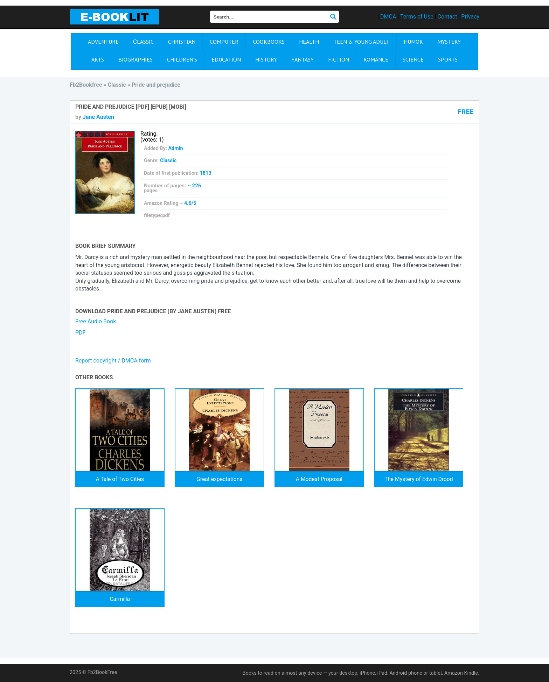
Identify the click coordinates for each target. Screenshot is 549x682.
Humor (413, 41)
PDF (80, 332)
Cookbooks (269, 41)
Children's (182, 59)
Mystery (449, 41)
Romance (375, 59)
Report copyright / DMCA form (113, 360)
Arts (97, 59)
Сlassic (143, 41)
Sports (448, 59)
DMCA (388, 16)
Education (226, 59)
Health (309, 41)
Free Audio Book (95, 321)
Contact (447, 16)
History (266, 59)
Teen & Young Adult (361, 41)
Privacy (470, 16)
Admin (175, 148)
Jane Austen (98, 117)
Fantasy (302, 59)
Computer (224, 41)
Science (413, 59)
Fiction (338, 59)
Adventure (103, 41)
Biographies (135, 59)
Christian (181, 41)
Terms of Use (416, 16)
